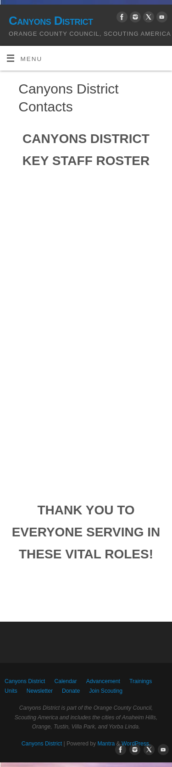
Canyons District (51, 21)
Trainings (140, 681)
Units (11, 691)
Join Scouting (105, 691)
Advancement (103, 681)
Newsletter (40, 691)
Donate (71, 691)
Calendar (65, 681)
